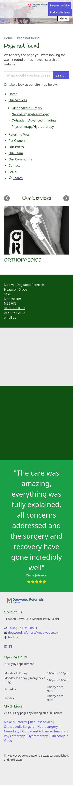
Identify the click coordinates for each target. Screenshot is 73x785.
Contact (14, 165)
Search (61, 75)
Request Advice (59, 5)
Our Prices (16, 147)
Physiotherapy (14, 736)
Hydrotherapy (38, 736)
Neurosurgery (47, 726)
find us (13, 637)
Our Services (18, 100)
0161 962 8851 (14, 308)
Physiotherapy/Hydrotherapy (33, 126)
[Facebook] (10, 646)
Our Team (16, 153)
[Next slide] (66, 198)
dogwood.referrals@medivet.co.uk (33, 632)
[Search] (16, 178)
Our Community (20, 159)
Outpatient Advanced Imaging (34, 120)
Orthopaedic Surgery (27, 108)
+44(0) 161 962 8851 (22, 628)
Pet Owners (17, 140)
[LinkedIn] (6, 646)
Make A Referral (60, 12)
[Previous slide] (7, 198)
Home (8, 38)
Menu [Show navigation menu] (63, 18)
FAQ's (13, 172)
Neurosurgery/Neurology (30, 114)
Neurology (11, 731)
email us (10, 317)
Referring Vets (19, 134)
